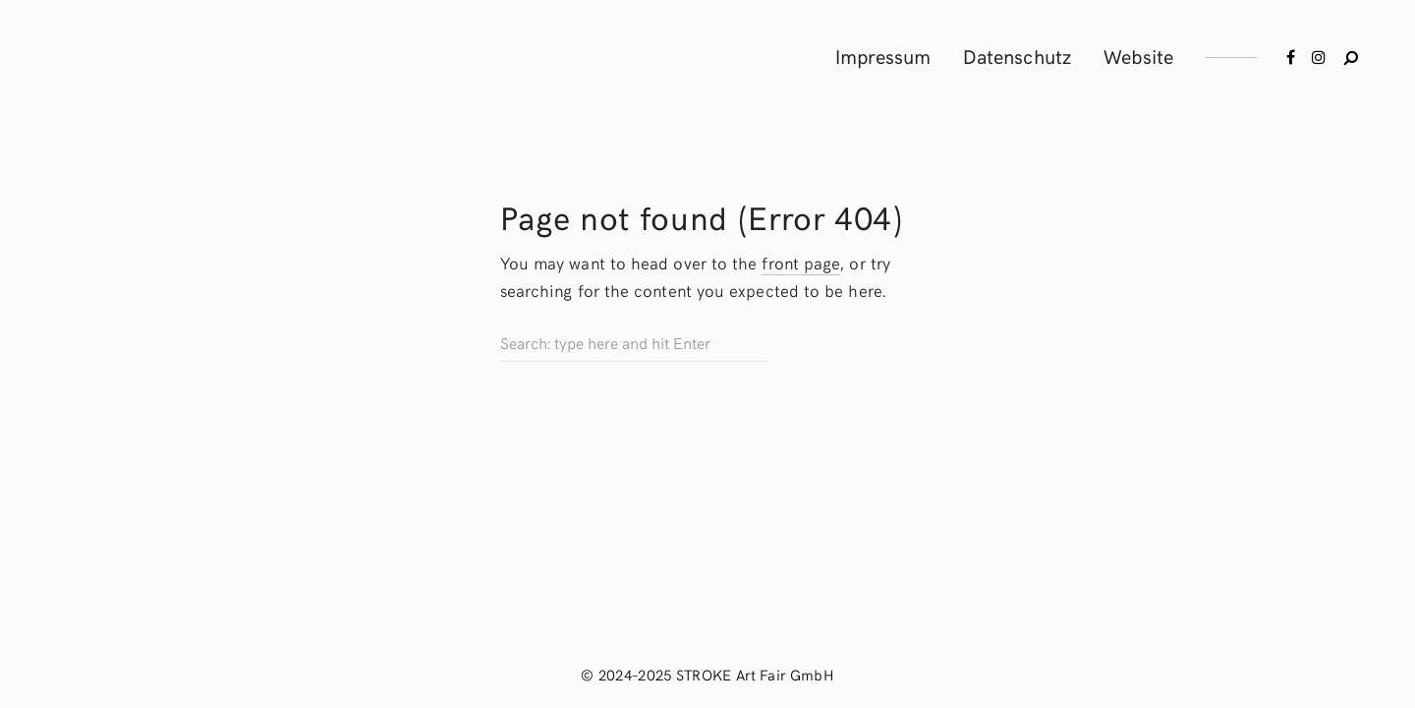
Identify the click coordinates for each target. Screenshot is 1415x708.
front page (801, 262)
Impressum (883, 55)
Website (1139, 55)
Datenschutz (1017, 55)
